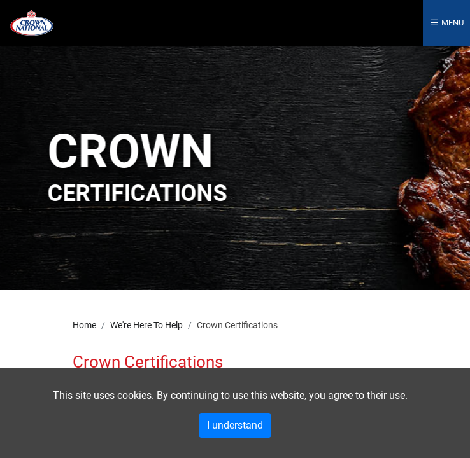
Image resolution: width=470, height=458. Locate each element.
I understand (235, 425)
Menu (446, 22)
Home (84, 325)
